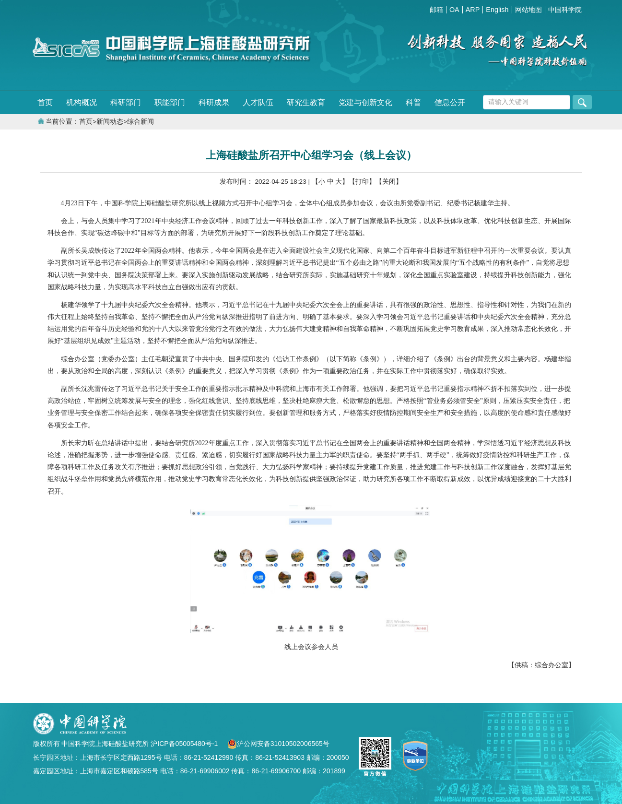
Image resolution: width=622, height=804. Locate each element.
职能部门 (169, 102)
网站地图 (528, 9)
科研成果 (214, 102)
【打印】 (362, 181)
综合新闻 (140, 121)
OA (454, 9)
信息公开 (449, 102)
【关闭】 (389, 181)
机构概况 (81, 102)
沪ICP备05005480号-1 (185, 743)
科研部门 (125, 102)
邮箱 (436, 9)
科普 (413, 102)
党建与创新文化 (365, 102)
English (497, 9)
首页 (45, 102)
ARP (473, 9)
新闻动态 (109, 121)
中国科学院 (565, 9)
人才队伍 (258, 102)
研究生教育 (306, 102)
